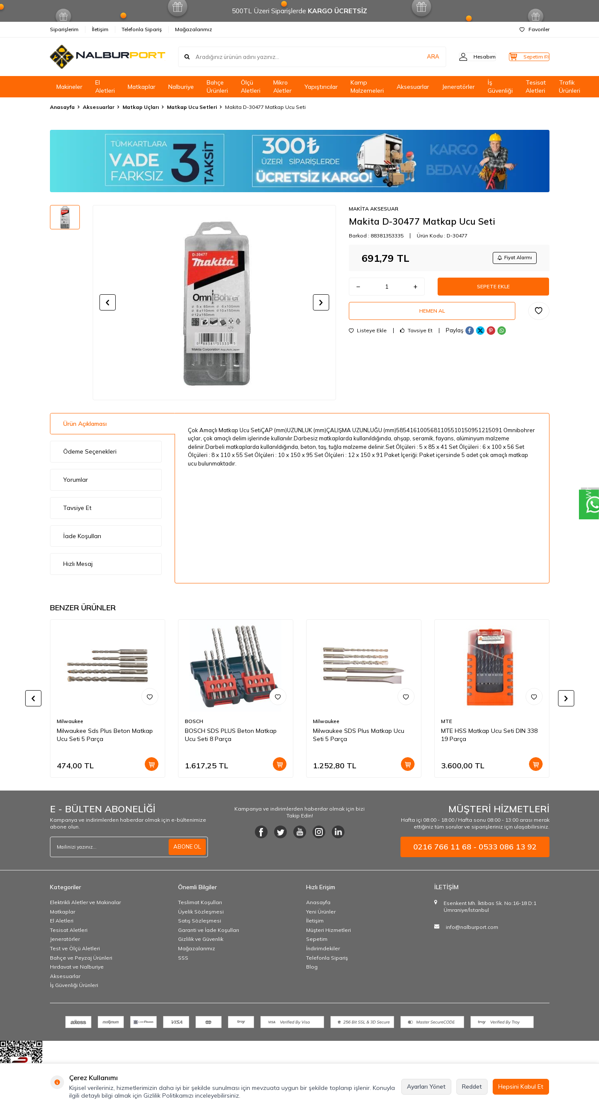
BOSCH (194, 721)
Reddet (472, 1086)
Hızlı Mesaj (78, 564)
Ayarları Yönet (426, 1086)
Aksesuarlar (413, 87)
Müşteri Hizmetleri (328, 930)
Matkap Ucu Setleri (192, 107)
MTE (446, 721)
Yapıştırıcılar (321, 87)
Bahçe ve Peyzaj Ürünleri (81, 958)
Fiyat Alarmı (511, 258)
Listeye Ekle (368, 339)
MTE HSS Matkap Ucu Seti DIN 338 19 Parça (489, 735)
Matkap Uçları (141, 107)
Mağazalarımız (193, 29)
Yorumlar (75, 479)
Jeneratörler (458, 87)
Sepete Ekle (493, 290)
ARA (416, 57)
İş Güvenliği (500, 86)
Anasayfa (62, 107)
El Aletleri (105, 86)
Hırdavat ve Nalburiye (77, 967)
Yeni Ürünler (321, 911)
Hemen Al (432, 318)
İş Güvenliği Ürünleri (74, 985)
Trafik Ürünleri (569, 86)
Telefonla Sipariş (142, 29)
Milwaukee (70, 721)
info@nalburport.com (472, 927)
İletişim (100, 29)
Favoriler (534, 29)
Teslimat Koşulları (200, 902)
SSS (183, 958)
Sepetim (316, 939)
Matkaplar (141, 87)
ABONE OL (186, 847)
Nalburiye (181, 87)
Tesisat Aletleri (536, 86)
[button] (107, 302)
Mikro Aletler (282, 86)
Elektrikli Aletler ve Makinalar (85, 902)
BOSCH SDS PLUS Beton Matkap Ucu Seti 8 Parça (231, 735)
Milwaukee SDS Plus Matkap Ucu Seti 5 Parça (358, 735)
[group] (214, 302)
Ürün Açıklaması (85, 424)
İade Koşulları (82, 536)
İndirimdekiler (323, 948)
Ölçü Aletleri (250, 86)
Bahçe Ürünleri (217, 86)
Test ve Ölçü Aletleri (75, 948)
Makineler (69, 87)
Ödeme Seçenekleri (90, 451)
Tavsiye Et (416, 339)
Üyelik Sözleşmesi (201, 911)
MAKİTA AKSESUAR (373, 208)
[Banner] (299, 161)
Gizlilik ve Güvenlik (200, 939)
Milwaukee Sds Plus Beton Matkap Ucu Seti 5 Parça (105, 735)
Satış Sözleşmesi (199, 920)
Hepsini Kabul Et (520, 1086)
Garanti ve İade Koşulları (208, 930)
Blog (312, 967)
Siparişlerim (64, 29)
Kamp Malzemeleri (367, 86)
